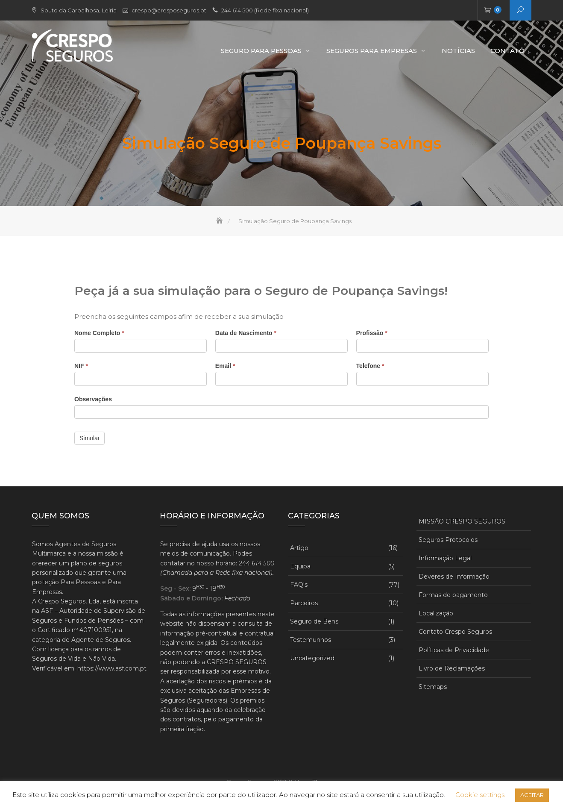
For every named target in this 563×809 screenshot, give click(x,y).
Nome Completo (99, 332)
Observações (93, 399)
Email (225, 365)
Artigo (299, 548)
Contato (507, 51)
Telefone (370, 365)
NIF (81, 365)
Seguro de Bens (314, 621)
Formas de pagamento (453, 595)
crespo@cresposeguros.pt (169, 10)
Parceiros (304, 603)
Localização (436, 613)
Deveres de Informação (454, 576)
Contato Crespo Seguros (455, 631)
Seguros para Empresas (371, 51)
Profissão (371, 332)
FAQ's (299, 584)
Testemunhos (310, 640)
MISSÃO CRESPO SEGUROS (462, 521)
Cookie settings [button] (479, 795)
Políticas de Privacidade (454, 650)
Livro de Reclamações (452, 668)
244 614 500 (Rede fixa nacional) (265, 10)
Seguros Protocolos (448, 540)
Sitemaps (433, 687)
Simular (89, 438)
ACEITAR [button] (532, 794)
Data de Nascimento (245, 332)
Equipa (300, 566)
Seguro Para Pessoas (261, 51)
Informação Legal (445, 558)
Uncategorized (312, 658)
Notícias (458, 51)
